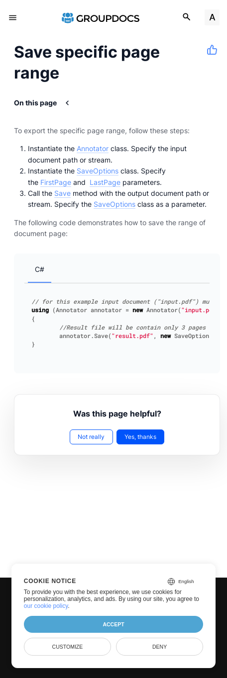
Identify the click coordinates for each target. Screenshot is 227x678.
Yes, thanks (140, 436)
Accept (113, 624)
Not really (91, 436)
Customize (67, 647)
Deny (159, 647)
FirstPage (55, 182)
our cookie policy (46, 605)
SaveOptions (97, 171)
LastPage (105, 182)
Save (62, 193)
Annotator (93, 148)
